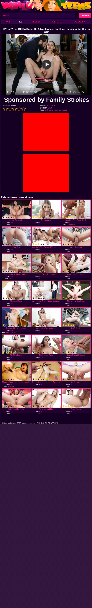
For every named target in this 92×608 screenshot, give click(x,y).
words (72, 224)
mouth (55, 110)
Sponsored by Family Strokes (46, 99)
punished (12, 332)
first (68, 224)
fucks (51, 110)
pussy (11, 278)
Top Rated (57, 22)
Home (7, 22)
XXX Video (80, 22)
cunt (60, 110)
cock (65, 110)
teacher (11, 386)
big (7, 332)
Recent (36, 22)
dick (46, 110)
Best (21, 22)
